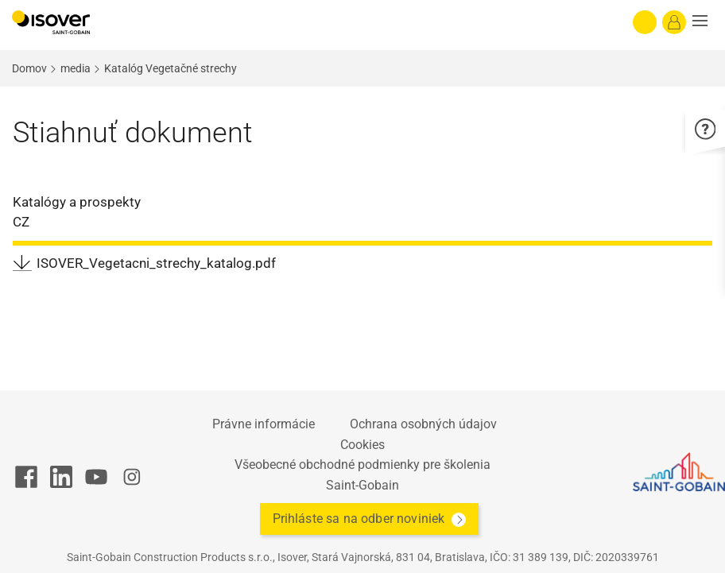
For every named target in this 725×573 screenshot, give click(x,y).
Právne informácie (263, 424)
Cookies (362, 444)
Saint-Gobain (362, 485)
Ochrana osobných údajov (423, 424)
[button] (704, 22)
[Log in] (674, 22)
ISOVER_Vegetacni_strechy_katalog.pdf (156, 263)
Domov (29, 68)
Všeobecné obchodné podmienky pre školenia (362, 464)
